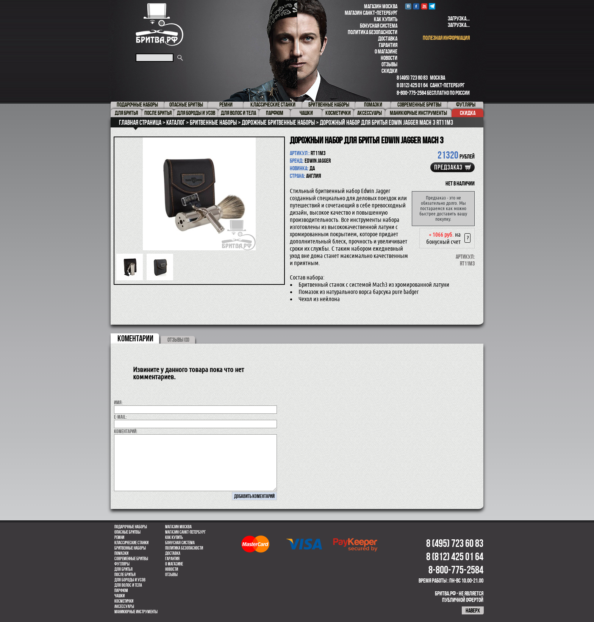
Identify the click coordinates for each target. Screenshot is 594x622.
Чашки (119, 595)
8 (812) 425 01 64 (412, 85)
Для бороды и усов (129, 580)
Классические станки (131, 542)
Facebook (416, 6)
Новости (389, 58)
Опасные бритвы (127, 532)
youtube (424, 6)
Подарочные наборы (130, 526)
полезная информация (446, 38)
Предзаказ (448, 167)
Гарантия (388, 45)
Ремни (119, 537)
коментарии (135, 338)
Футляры (122, 564)
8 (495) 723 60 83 (412, 77)
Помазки (121, 553)
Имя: (118, 402)
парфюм (121, 590)
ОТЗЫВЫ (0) (178, 339)
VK (408, 6)
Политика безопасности (372, 32)
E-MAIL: (120, 417)
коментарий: (126, 431)
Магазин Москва (380, 6)
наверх (473, 610)
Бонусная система (378, 25)
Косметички (123, 601)
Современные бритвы (131, 558)
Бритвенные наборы (130, 548)
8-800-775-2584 (411, 93)
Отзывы (389, 64)
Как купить (385, 19)
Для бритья (123, 569)
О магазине (386, 51)
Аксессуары (124, 606)
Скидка (467, 113)
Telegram (432, 6)
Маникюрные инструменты (136, 611)
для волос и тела (128, 585)
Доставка (387, 38)
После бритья (125, 574)
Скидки (389, 71)
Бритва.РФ (159, 24)
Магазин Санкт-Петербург (371, 12)
